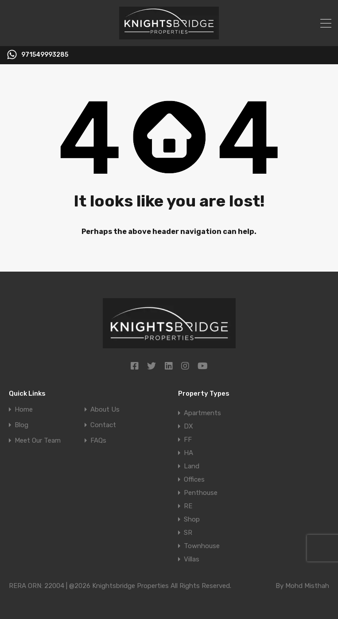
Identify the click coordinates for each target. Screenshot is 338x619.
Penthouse (201, 493)
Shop (192, 519)
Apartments (202, 413)
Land (191, 466)
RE (188, 506)
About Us (105, 409)
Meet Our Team (38, 440)
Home (24, 409)
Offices (194, 479)
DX (188, 426)
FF (188, 440)
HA (188, 453)
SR (188, 533)
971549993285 (44, 54)
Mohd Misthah (307, 586)
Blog (21, 425)
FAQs (98, 440)
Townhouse (202, 546)
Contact (103, 425)
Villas (191, 559)
